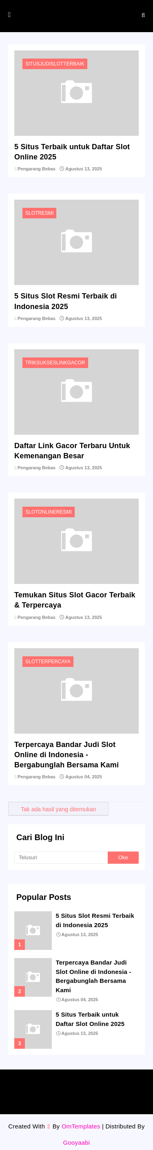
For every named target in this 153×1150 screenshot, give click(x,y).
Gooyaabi (76, 1142)
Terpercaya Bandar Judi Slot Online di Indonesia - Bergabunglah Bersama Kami (66, 755)
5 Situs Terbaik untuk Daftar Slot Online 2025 (72, 152)
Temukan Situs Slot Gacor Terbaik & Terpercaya (74, 600)
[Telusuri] (61, 858)
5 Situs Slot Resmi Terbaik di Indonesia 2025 (65, 301)
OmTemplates (81, 1126)
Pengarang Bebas (36, 168)
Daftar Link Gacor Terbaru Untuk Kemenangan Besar (72, 451)
